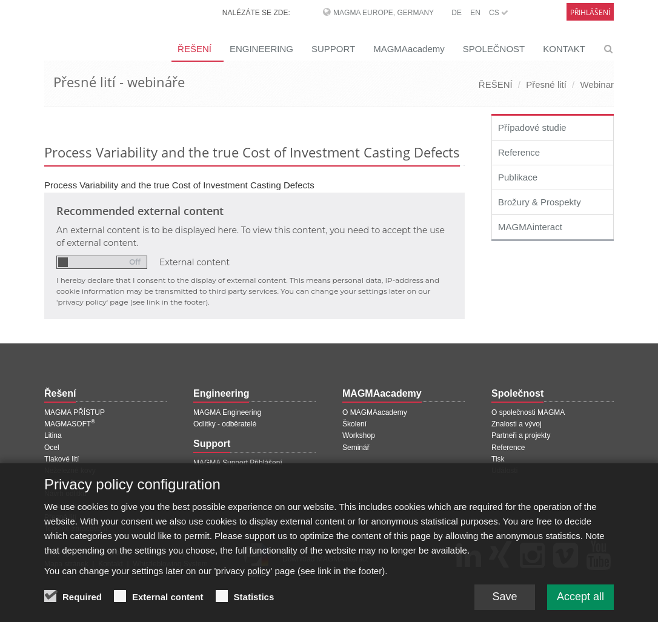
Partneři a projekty (520, 435)
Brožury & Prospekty (539, 202)
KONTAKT (564, 49)
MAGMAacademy (409, 49)
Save (504, 601)
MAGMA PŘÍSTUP (74, 412)
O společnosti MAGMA (528, 412)
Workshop (358, 435)
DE (456, 12)
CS (498, 12)
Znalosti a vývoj (516, 424)
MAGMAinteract (530, 227)
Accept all (580, 601)
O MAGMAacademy (374, 412)
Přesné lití (546, 84)
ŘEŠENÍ (194, 49)
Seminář (356, 447)
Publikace (517, 177)
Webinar (597, 84)
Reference (519, 152)
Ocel (51, 447)
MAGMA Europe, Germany (383, 12)
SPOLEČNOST (494, 49)
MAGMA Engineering (227, 412)
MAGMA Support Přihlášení (237, 462)
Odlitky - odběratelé (224, 424)
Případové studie (532, 127)
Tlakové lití (61, 459)
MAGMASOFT (69, 424)
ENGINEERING (261, 49)
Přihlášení (590, 12)
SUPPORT (333, 49)
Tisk (498, 459)
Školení (354, 424)
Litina (53, 435)
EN (475, 12)
